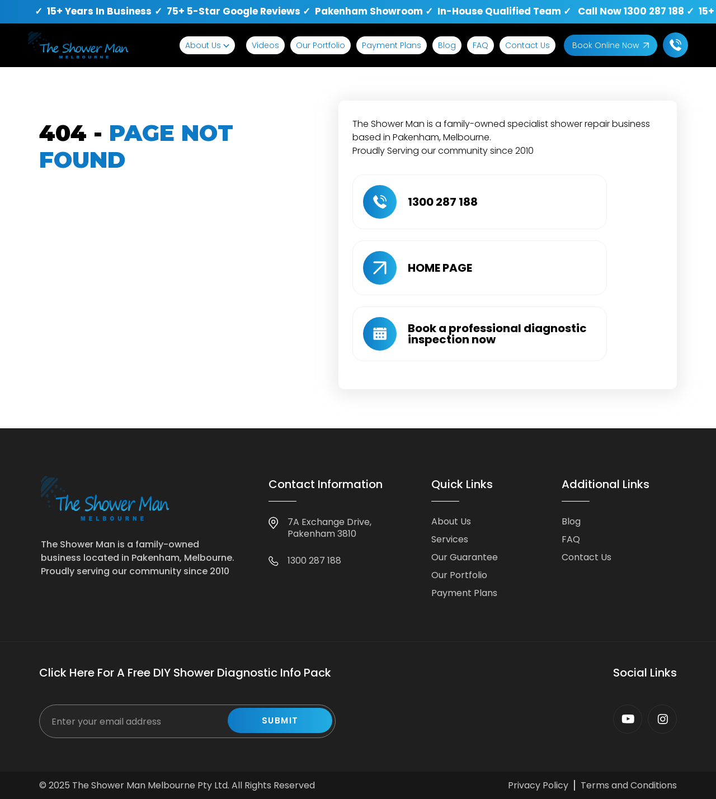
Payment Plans (391, 45)
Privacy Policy (538, 785)
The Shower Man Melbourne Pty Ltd (150, 785)
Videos (265, 45)
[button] (207, 45)
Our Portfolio (320, 45)
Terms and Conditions (629, 785)
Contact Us (527, 45)
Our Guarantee (464, 557)
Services (449, 539)
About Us (203, 45)
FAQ (480, 45)
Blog (447, 45)
